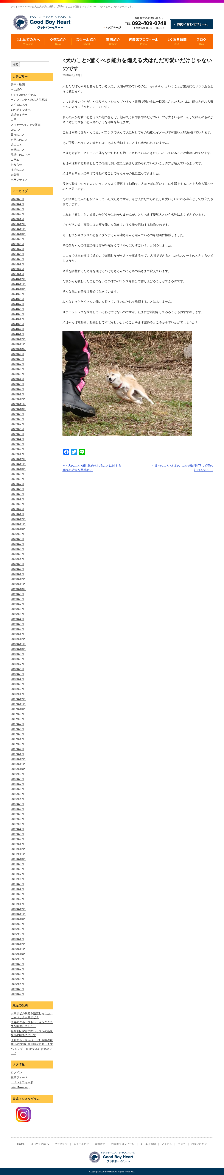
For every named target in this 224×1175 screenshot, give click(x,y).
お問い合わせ (199, 1143)
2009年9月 (17, 958)
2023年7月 (17, 364)
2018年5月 (17, 674)
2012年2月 (17, 839)
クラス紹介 (61, 1143)
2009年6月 (17, 974)
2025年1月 (17, 274)
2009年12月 (18, 944)
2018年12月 (18, 639)
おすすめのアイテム (23, 94)
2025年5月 (17, 259)
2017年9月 (17, 714)
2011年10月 (18, 859)
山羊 (13, 119)
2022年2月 (17, 449)
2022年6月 (17, 429)
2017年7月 (17, 724)
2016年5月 (17, 794)
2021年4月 (17, 499)
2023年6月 (17, 369)
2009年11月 (18, 949)
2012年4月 (17, 829)
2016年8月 (17, 779)
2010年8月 (17, 924)
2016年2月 (17, 809)
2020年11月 (18, 524)
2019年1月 (17, 634)
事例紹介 (100, 1143)
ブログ (181, 1143)
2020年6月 (17, 549)
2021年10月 (18, 469)
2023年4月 (17, 379)
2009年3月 (17, 989)
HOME (21, 1143)
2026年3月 (17, 209)
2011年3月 (17, 894)
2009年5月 (17, 979)
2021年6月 (17, 489)
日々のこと (18, 134)
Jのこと (16, 129)
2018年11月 (18, 644)
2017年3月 (17, 744)
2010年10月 (18, 919)
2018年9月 (17, 654)
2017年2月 (17, 749)
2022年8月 (17, 419)
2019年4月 (17, 619)
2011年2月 (17, 899)
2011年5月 (17, 884)
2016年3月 (17, 804)
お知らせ (16, 164)
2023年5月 (17, 374)
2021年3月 (17, 504)
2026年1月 (17, 219)
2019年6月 (17, 609)
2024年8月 (17, 299)
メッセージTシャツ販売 (25, 124)
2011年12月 (18, 849)
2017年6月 (17, 729)
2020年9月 (17, 534)
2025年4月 (17, 264)
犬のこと (16, 144)
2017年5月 (17, 734)
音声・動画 (18, 84)
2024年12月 (18, 279)
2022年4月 (17, 439)
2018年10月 (18, 649)
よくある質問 (148, 1143)
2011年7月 (17, 874)
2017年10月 (18, 709)
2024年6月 (17, 309)
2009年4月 (17, 983)
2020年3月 (17, 564)
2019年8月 (17, 599)
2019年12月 (18, 579)
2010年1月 (17, 939)
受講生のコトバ (20, 154)
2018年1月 (17, 694)
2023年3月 (17, 384)
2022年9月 (17, 414)
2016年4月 (17, 799)
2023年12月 (18, 339)
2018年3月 (17, 684)
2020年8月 (17, 539)
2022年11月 (18, 404)
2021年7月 (17, 484)
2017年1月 (17, 754)
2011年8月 (17, 869)
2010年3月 (17, 929)
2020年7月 (17, 544)
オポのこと (18, 169)
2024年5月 (17, 314)
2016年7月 (17, 784)
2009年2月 (17, 994)
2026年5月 (17, 199)
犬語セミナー (19, 114)
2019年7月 (17, 604)
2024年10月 (18, 289)
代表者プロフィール (122, 1143)
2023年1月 (17, 394)
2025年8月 (17, 244)
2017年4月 (17, 739)
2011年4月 (17, 889)
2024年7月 (17, 304)
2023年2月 (17, 389)
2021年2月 (17, 509)
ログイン (16, 1072)
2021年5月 (17, 494)
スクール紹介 (81, 1143)
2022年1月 (17, 454)
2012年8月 (17, 814)
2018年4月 (17, 679)
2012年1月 (17, 844)
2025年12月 (18, 224)
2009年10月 (18, 954)
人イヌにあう (19, 104)
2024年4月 (17, 319)
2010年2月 (17, 933)
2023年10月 (18, 349)
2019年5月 (17, 614)
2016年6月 (17, 789)
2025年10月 (18, 234)
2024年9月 (17, 294)
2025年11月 (18, 229)
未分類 (15, 174)
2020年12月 (18, 519)
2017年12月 (18, 699)
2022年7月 (17, 424)
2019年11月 (18, 584)
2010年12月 (18, 909)
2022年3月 (17, 444)
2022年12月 (18, 399)
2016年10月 (18, 769)
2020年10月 (18, 529)
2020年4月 (17, 559)
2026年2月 (17, 214)
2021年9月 (17, 474)
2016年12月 (18, 759)
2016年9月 (17, 774)
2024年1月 (17, 334)
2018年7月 (17, 664)
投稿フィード (19, 1077)
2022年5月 (17, 434)
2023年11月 (18, 344)
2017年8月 (17, 719)
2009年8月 (17, 964)
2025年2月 (17, 269)
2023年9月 (17, 354)
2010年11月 (18, 914)
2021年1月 (17, 514)
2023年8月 (17, 359)
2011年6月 (17, 878)
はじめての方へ (40, 1143)
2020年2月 (17, 569)
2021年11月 (18, 464)
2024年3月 (17, 324)
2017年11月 (18, 704)
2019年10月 (18, 589)
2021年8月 (17, 479)
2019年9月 (17, 594)
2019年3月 (17, 624)
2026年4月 (17, 204)
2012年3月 (17, 834)
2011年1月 (17, 904)
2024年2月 (17, 329)
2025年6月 (17, 254)
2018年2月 (17, 689)
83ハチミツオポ (21, 109)
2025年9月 (17, 239)
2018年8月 (17, 659)
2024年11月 (18, 284)
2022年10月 (18, 409)
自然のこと (18, 149)
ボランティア (19, 179)
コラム (15, 159)
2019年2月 (17, 629)
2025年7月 (17, 249)
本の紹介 (16, 89)
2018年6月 (17, 669)
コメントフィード (22, 1082)
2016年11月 (18, 764)
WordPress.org (20, 1087)
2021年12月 (18, 459)
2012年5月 (17, 824)
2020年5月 (17, 554)
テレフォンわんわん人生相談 (29, 99)
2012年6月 (17, 819)
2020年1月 (17, 574)
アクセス (167, 1143)
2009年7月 (17, 969)
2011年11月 (18, 853)
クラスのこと (19, 139)
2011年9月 (17, 864)
